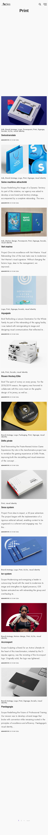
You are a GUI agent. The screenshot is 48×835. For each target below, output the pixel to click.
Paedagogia (7, 706)
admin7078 (5, 140)
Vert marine (6, 246)
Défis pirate (6, 441)
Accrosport (6, 642)
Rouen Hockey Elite (11, 376)
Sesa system (7, 507)
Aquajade (6, 313)
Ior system (6, 574)
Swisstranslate (8, 135)
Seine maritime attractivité (14, 182)
